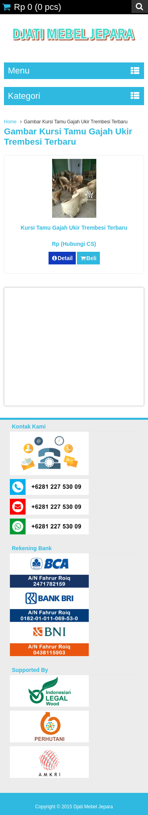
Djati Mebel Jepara (93, 806)
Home (10, 122)
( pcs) (31, 7)
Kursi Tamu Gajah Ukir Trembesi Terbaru (74, 228)
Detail (62, 258)
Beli (88, 258)
